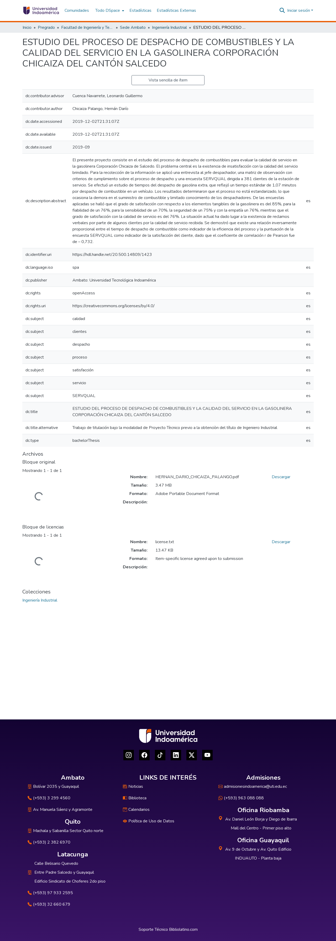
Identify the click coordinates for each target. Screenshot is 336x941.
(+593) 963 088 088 (241, 798)
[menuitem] (109, 10)
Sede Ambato (133, 27)
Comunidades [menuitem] (77, 10)
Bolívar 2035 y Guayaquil (53, 786)
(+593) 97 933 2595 (50, 893)
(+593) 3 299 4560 (49, 798)
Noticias (133, 786)
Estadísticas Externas (176, 10)
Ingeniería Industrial (169, 27)
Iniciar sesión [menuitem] (298, 10)
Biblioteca (134, 798)
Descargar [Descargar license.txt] (281, 542)
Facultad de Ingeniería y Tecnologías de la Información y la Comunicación (87, 27)
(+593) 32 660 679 (49, 904)
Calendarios (136, 809)
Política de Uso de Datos (148, 821)
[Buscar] (282, 10)
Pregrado (46, 27)
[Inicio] (40, 10)
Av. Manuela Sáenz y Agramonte (60, 809)
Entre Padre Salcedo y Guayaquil (64, 872)
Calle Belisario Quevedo (56, 863)
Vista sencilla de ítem (168, 80)
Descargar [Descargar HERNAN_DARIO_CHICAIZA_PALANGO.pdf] (281, 477)
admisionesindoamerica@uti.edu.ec (252, 786)
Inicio (27, 27)
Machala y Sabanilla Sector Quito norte (65, 831)
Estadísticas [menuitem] (140, 10)
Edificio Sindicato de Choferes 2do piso (70, 881)
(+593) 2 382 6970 (49, 842)
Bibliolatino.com (183, 929)
